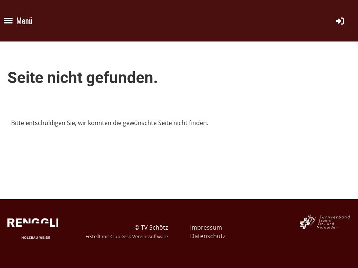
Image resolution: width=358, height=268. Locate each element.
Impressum (206, 227)
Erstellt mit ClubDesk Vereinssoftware (126, 236)
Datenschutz (207, 236)
